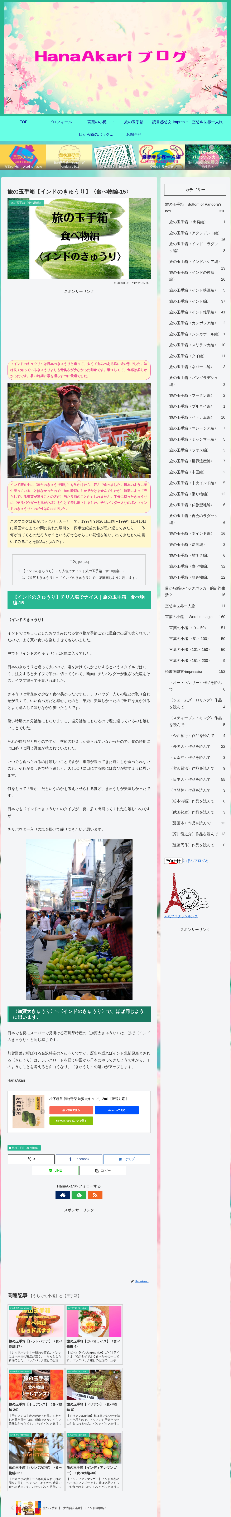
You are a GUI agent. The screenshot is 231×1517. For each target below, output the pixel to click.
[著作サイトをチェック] (69, 1195)
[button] (103, 1171)
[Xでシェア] (31, 1159)
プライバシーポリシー (115, 1498)
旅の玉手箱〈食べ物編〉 (24, 1148)
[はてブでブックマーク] (126, 1159)
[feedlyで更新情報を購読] (79, 1195)
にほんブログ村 (186, 861)
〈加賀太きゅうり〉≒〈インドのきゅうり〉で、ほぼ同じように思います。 (82, 578)
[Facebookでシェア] (79, 1159)
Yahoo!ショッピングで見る (68, 1120)
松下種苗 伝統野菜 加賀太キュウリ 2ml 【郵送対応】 (89, 1099)
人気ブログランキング (181, 916)
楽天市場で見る (68, 1110)
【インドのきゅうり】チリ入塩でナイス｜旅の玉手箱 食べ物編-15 (73, 571)
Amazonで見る (107, 1110)
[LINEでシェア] (55, 1171)
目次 (73, 562)
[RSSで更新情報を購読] (89, 1195)
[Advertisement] (79, 324)
